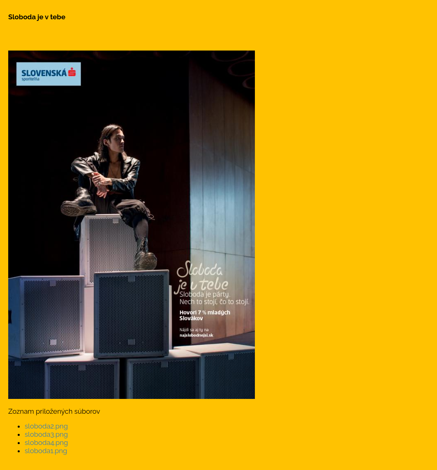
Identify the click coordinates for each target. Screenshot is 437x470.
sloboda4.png (46, 442)
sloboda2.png (46, 426)
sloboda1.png (46, 451)
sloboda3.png (46, 434)
